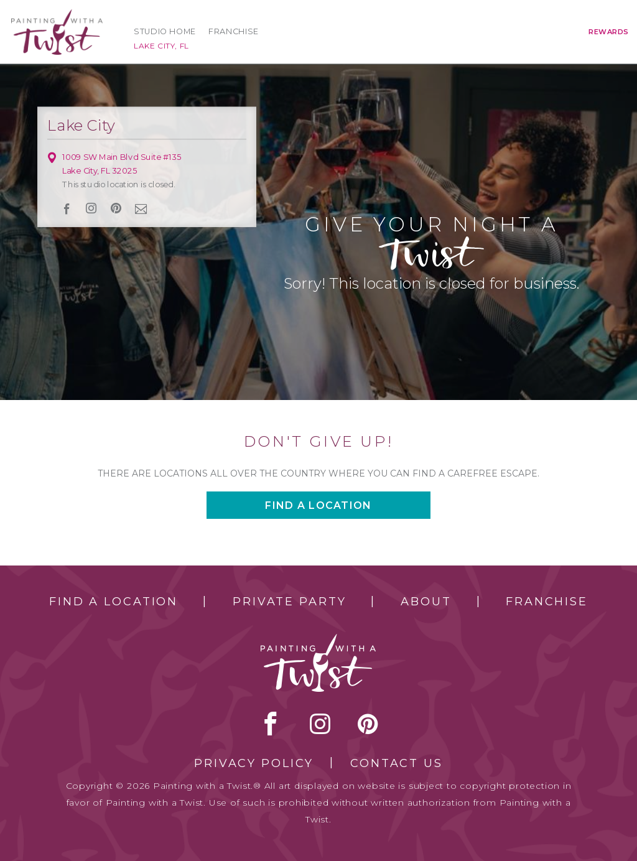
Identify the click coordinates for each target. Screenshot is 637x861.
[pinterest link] (116, 208)
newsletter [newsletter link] (141, 208)
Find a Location (113, 601)
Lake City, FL (161, 45)
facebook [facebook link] (67, 208)
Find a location (318, 505)
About (426, 601)
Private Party (289, 601)
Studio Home (165, 31)
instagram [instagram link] (91, 208)
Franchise (233, 31)
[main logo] (57, 14)
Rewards (608, 31)
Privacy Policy (254, 763)
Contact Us (396, 763)
